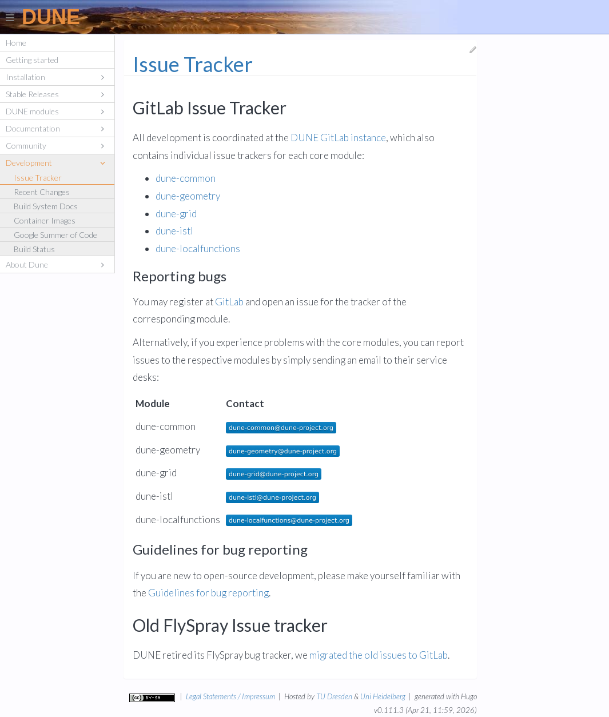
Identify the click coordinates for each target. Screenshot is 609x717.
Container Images (44, 220)
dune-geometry (188, 196)
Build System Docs (46, 206)
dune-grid (176, 214)
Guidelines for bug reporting (208, 593)
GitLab (229, 302)
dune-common (186, 178)
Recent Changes (42, 192)
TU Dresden (334, 696)
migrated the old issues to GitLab (378, 655)
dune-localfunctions (198, 249)
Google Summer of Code (55, 235)
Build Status (34, 249)
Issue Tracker (38, 177)
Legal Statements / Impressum (230, 696)
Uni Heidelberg (382, 696)
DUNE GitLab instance (338, 138)
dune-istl (174, 231)
